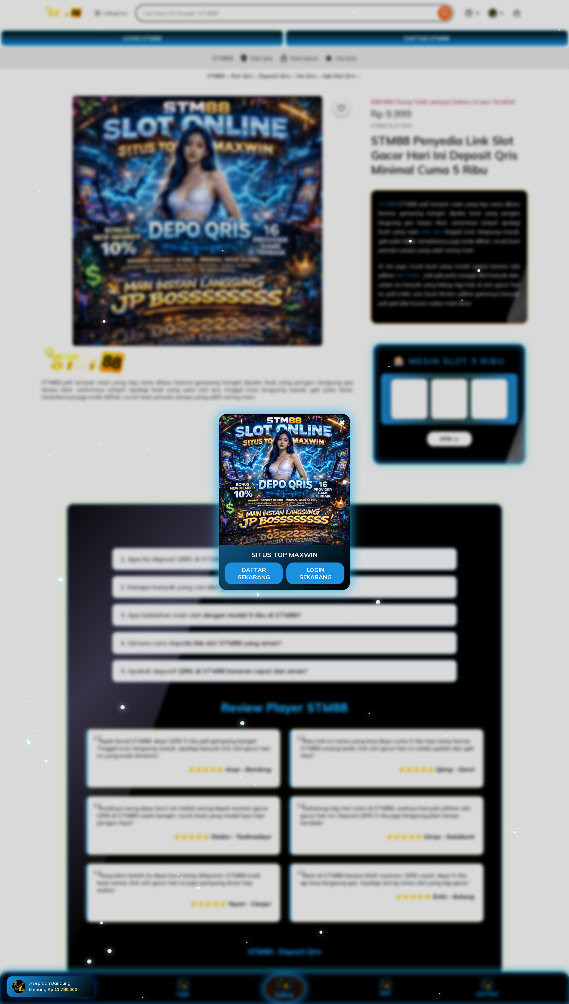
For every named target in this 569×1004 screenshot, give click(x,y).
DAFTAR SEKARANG (254, 573)
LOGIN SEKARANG (315, 573)
